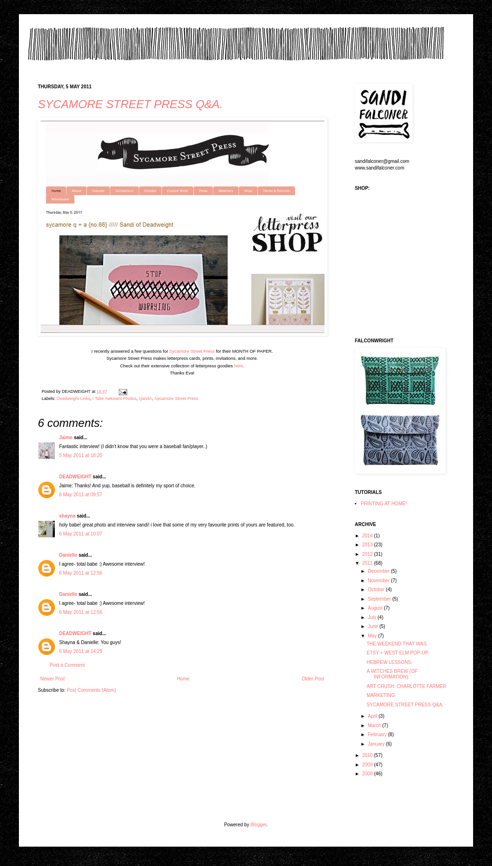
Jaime (65, 437)
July (373, 617)
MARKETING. (381, 695)
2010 (368, 755)
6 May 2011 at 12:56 (80, 573)
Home (183, 678)
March (375, 725)
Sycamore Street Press (192, 351)
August (376, 608)
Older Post (313, 678)
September (380, 599)
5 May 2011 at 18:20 (80, 455)
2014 (368, 535)
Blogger (258, 824)
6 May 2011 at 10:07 (80, 533)
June (373, 626)
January (377, 744)
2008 (368, 773)
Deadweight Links (73, 398)
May (373, 635)
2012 (368, 554)
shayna (67, 515)
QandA (145, 398)
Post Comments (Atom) (91, 690)
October (377, 589)
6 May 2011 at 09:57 (80, 494)
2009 (368, 764)
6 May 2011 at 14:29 (80, 651)
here (238, 366)
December (379, 571)
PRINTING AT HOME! (384, 503)
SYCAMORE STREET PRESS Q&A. (130, 104)
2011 (368, 563)
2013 (368, 544)
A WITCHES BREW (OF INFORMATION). (392, 674)
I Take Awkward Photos (115, 398)
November (379, 580)
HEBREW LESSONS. (390, 662)
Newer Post (52, 678)
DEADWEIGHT (75, 476)
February (378, 734)
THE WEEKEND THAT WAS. (397, 643)
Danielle (68, 555)
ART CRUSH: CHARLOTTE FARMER (407, 686)
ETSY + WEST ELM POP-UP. (398, 652)
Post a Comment (67, 665)
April (373, 716)
